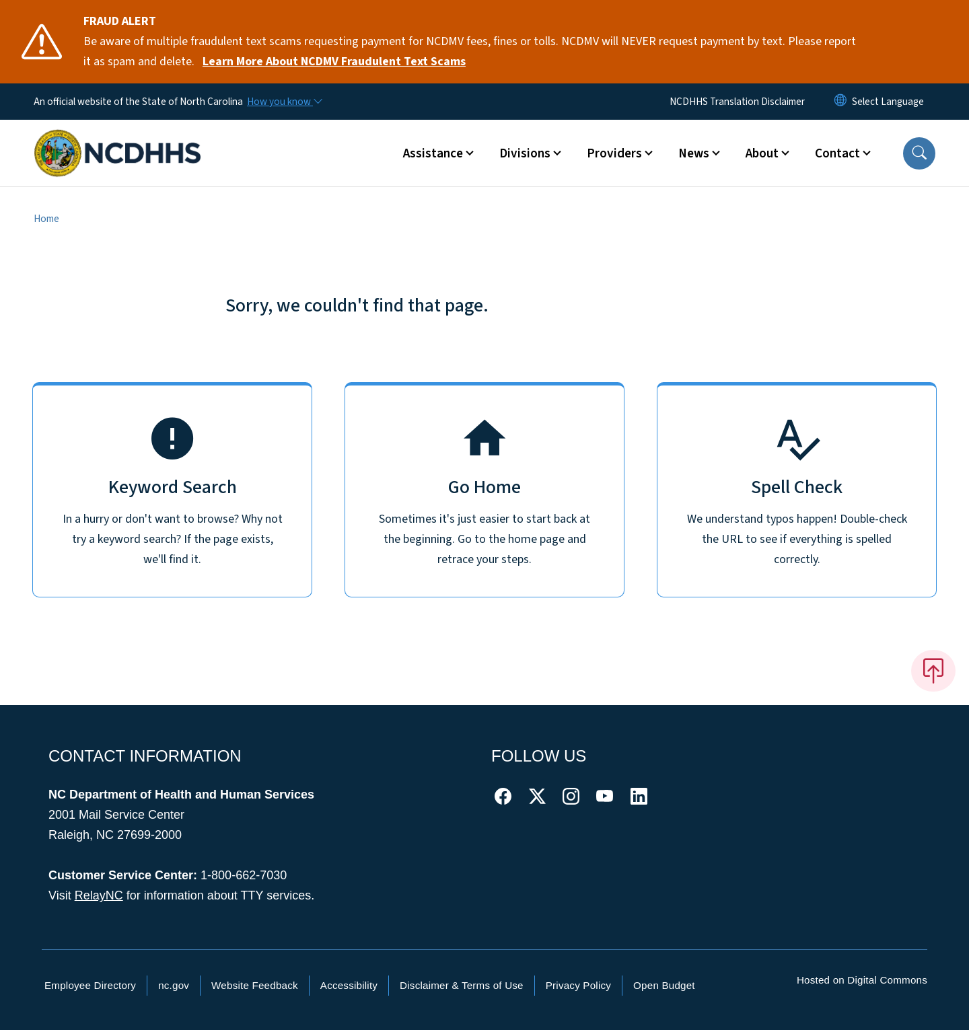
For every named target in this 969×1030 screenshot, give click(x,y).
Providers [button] (614, 153)
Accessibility (349, 985)
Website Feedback (254, 985)
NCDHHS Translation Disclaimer (737, 101)
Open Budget (664, 985)
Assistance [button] (433, 153)
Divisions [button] (524, 153)
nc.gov (173, 985)
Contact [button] (837, 153)
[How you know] (284, 101)
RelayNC (99, 895)
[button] (919, 153)
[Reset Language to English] (840, 101)
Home (46, 218)
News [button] (693, 153)
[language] (888, 101)
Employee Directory (90, 985)
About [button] (762, 153)
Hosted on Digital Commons (862, 980)
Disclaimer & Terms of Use (462, 985)
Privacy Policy (578, 985)
